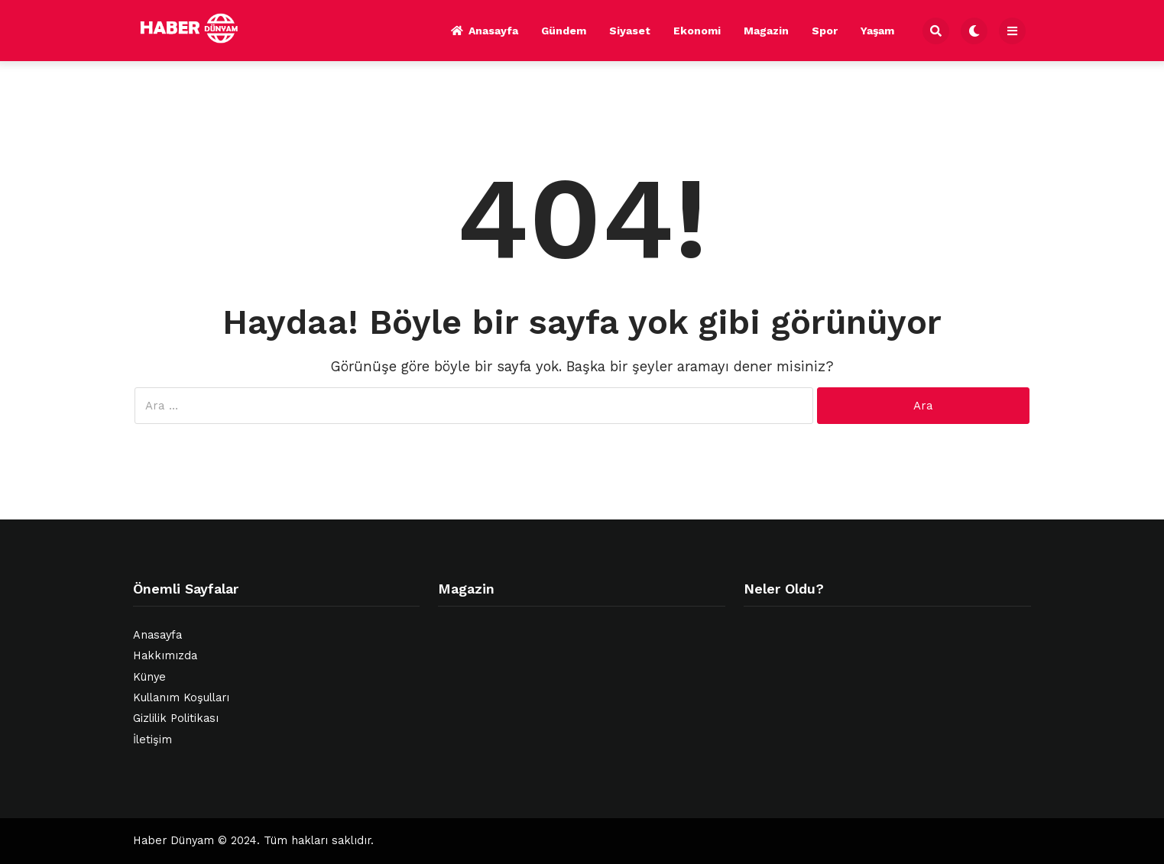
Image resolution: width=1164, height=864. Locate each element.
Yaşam (877, 30)
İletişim (152, 739)
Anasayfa (484, 30)
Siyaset (629, 30)
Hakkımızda (165, 655)
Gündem (563, 30)
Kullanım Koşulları (181, 697)
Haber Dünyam (173, 840)
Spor (825, 30)
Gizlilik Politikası (176, 718)
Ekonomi (697, 30)
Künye (149, 677)
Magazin (766, 30)
